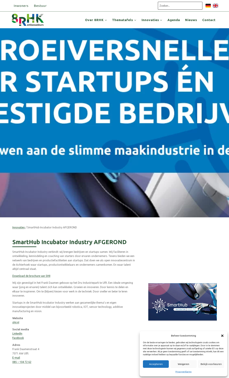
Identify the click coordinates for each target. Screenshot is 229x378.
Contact (208, 20)
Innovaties (18, 227)
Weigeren (183, 364)
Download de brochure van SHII (31, 275)
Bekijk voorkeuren (211, 364)
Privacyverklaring (183, 372)
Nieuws (191, 20)
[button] (222, 335)
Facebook (18, 337)
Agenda (173, 20)
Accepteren (156, 364)
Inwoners (21, 6)
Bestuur (40, 6)
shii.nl (15, 322)
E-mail (16, 357)
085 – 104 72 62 (21, 361)
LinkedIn (17, 333)
